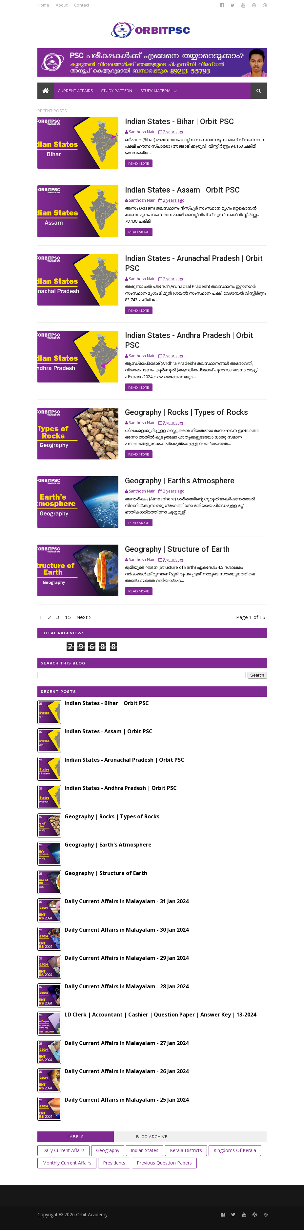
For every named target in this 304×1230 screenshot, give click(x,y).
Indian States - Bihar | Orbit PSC (179, 121)
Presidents (114, 1163)
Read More (138, 163)
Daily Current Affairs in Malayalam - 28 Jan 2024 (127, 986)
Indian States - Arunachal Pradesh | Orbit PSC (124, 759)
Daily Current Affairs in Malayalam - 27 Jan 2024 (127, 1043)
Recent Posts (52, 111)
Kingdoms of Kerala (234, 1150)
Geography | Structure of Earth (177, 549)
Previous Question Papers (164, 1163)
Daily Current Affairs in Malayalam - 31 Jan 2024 (127, 901)
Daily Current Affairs (63, 1150)
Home (43, 5)
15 (68, 617)
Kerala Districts (186, 1150)
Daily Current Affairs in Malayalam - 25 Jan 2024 (127, 1099)
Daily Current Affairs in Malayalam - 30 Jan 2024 (127, 929)
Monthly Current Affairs (66, 1163)
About (62, 5)
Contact (81, 5)
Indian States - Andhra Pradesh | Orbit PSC (121, 788)
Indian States (144, 1150)
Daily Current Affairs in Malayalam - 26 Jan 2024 (127, 1071)
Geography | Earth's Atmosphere (179, 480)
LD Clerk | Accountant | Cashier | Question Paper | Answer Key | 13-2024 (160, 1014)
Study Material (156, 90)
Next (83, 617)
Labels (76, 1136)
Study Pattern (116, 90)
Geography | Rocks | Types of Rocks (186, 412)
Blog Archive (152, 1136)
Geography (107, 1150)
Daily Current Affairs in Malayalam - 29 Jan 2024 (127, 957)
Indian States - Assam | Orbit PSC (182, 190)
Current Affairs (75, 90)
